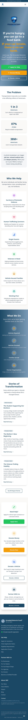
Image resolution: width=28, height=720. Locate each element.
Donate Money (14, 73)
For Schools (4, 672)
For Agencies (4, 669)
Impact (3, 689)
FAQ (2, 652)
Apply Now (14, 522)
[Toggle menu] (25, 4)
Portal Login (21, 717)
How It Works (5, 687)
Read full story (9, 422)
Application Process (6, 649)
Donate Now (14, 550)
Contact (3, 695)
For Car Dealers (5, 664)
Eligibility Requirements (7, 646)
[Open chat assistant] (24, 716)
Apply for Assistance (6, 641)
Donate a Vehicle (14, 78)
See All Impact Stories (14, 491)
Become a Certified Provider (9, 675)
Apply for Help (14, 67)
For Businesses (5, 661)
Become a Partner (14, 605)
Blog (2, 692)
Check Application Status (8, 644)
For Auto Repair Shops (7, 666)
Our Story (4, 684)
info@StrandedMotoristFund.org (10, 701)
